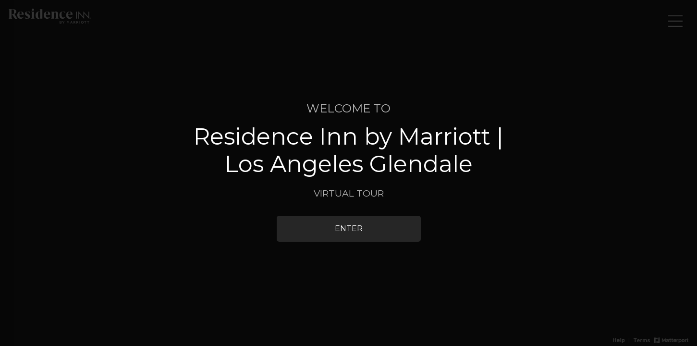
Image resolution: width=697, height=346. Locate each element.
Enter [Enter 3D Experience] (349, 228)
